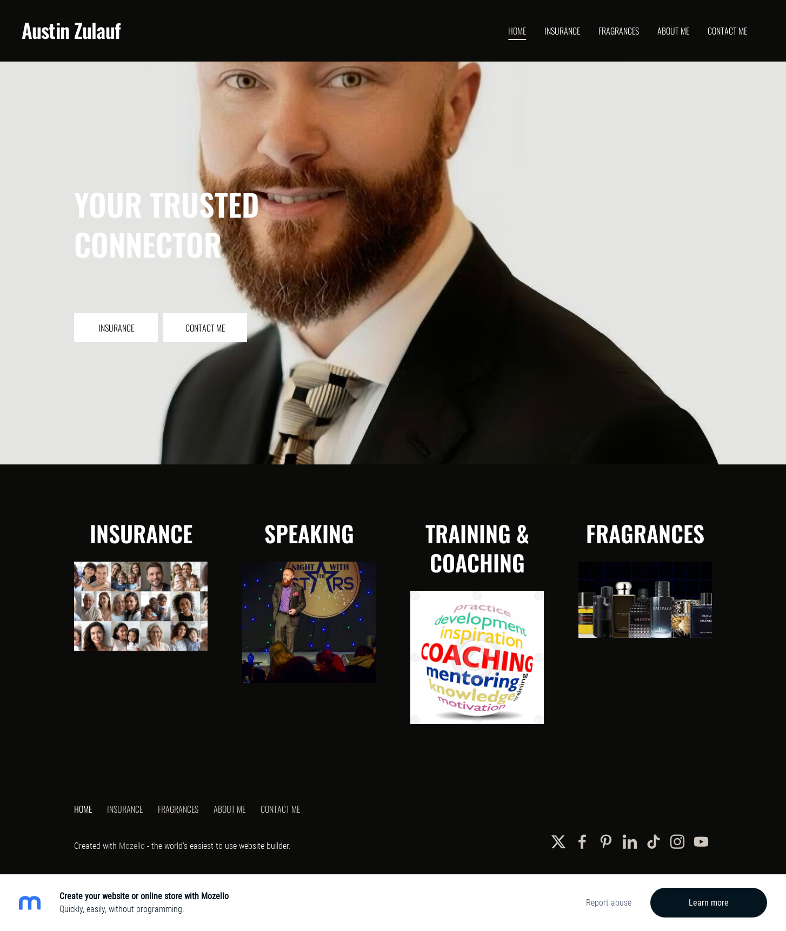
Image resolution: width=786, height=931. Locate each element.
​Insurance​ (116, 327)
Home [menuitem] (517, 30)
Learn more (709, 903)
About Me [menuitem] (673, 30)
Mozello (132, 846)
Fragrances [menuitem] (618, 30)
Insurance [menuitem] (562, 30)
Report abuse (608, 903)
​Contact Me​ (205, 327)
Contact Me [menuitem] (727, 30)
